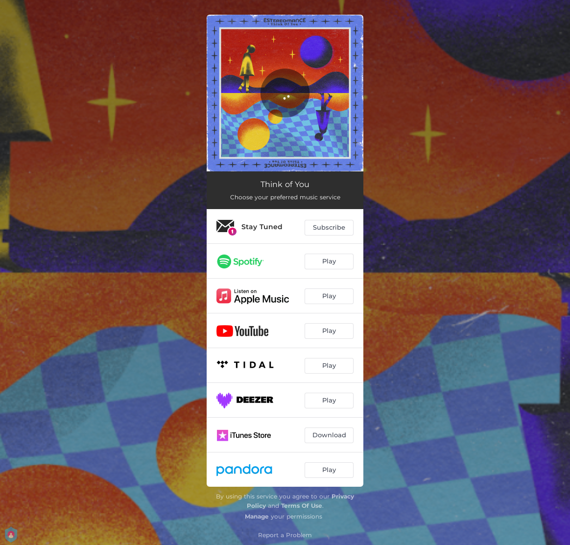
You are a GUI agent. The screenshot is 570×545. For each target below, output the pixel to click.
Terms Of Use (301, 505)
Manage (257, 516)
